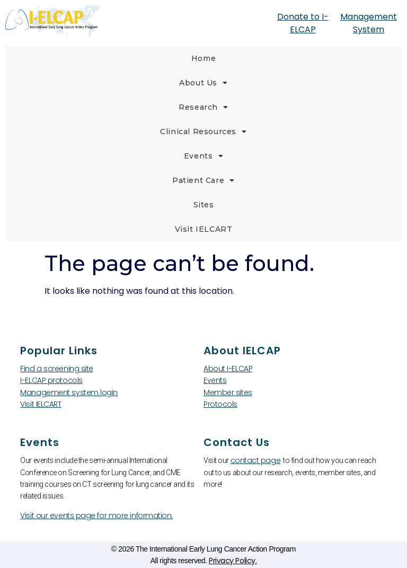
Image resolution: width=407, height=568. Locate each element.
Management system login (69, 392)
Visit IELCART (204, 229)
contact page (256, 460)
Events (203, 156)
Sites (203, 204)
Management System (368, 23)
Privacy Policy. (232, 560)
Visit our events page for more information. (96, 515)
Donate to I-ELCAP (303, 23)
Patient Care (203, 180)
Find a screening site (56, 368)
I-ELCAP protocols (51, 380)
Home (203, 58)
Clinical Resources (203, 132)
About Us (203, 83)
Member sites (228, 392)
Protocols (220, 404)
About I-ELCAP (228, 368)
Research (203, 107)
